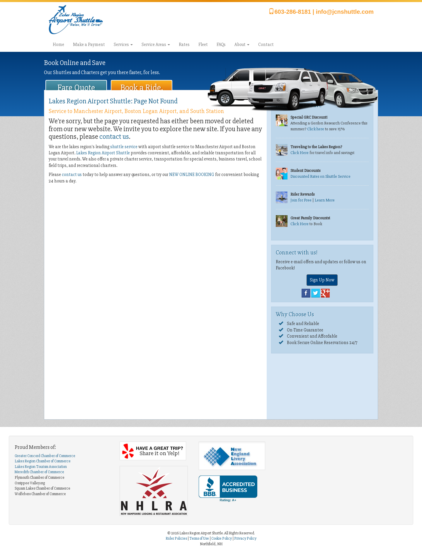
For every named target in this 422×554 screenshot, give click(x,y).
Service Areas (156, 44)
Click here (315, 128)
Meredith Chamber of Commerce (39, 472)
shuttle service (123, 146)
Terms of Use (199, 538)
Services (123, 44)
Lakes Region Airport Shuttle (103, 152)
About (241, 44)
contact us (114, 136)
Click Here (299, 152)
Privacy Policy (245, 538)
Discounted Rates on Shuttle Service (320, 176)
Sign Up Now (322, 280)
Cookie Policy (221, 538)
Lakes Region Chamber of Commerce (43, 461)
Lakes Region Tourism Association (41, 466)
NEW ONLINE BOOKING (191, 174)
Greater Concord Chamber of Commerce (45, 456)
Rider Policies (177, 538)
